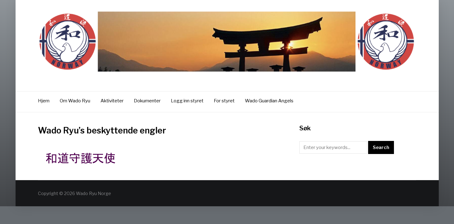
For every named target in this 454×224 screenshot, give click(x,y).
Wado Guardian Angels (269, 101)
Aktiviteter (112, 101)
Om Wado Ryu (75, 101)
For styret (224, 101)
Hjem (43, 101)
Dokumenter (147, 101)
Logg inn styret (187, 101)
